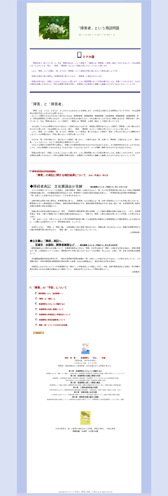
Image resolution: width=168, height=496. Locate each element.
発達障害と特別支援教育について (48, 320)
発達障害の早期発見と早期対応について (55, 314)
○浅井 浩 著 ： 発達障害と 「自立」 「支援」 (85, 358)
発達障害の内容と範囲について (51, 309)
